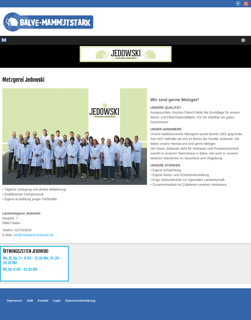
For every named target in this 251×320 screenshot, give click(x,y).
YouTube (246, 3)
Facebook (238, 3)
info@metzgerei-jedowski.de (33, 235)
